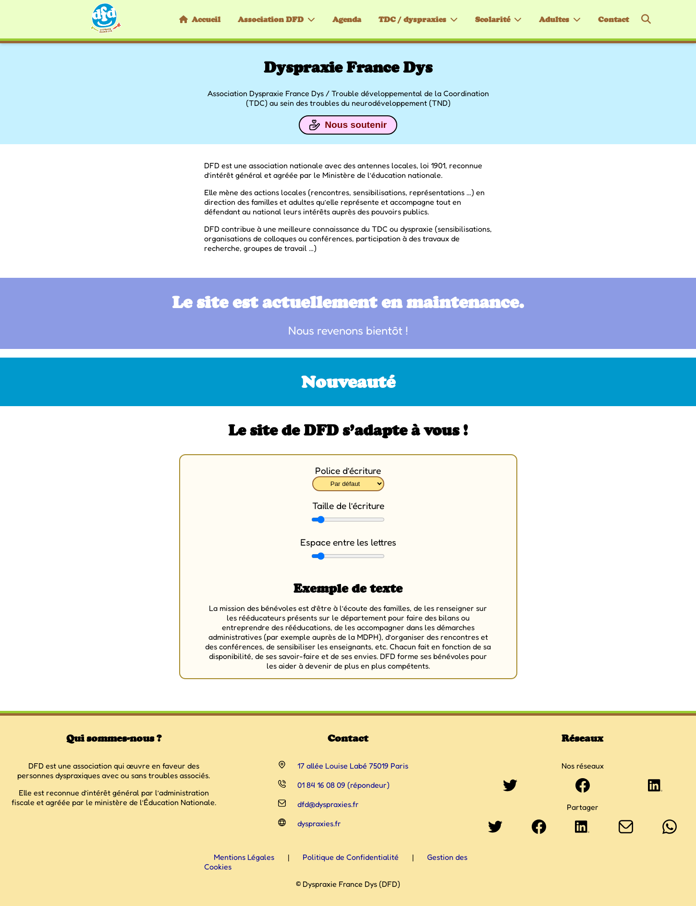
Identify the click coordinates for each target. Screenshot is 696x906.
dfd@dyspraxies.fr (328, 804)
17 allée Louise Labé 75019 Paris (352, 765)
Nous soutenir (348, 125)
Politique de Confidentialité (351, 857)
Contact (613, 19)
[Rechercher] (646, 19)
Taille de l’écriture (348, 505)
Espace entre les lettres (348, 542)
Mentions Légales (244, 857)
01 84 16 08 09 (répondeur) (343, 785)
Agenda (346, 19)
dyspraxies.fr (319, 823)
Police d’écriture (348, 470)
